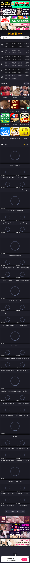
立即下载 (24, 559)
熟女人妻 (7, 53)
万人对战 (20, 43)
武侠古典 (27, 69)
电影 (2, 58)
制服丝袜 (7, 59)
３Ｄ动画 (27, 50)
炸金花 (14, 46)
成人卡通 (20, 56)
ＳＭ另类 (27, 53)
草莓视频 (20, 75)
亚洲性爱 (7, 56)
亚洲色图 (14, 63)
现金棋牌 (20, 46)
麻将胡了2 (7, 46)
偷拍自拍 (14, 56)
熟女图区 (20, 65)
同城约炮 (7, 75)
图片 (2, 64)
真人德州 (14, 43)
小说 (2, 70)
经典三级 (14, 59)
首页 (7, 511)
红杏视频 (7, 78)
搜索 (26, 37)
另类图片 (27, 65)
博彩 (2, 45)
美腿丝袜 (7, 65)
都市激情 (7, 69)
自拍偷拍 (14, 50)
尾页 (23, 511)
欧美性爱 (27, 56)
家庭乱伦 (14, 69)
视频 (2, 51)
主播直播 (20, 53)
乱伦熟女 (20, 59)
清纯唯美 (14, 65)
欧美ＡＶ (20, 50)
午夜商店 (14, 75)
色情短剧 (14, 78)
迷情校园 (7, 72)
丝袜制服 (14, 53)
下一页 (18, 511)
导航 (2, 77)
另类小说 (14, 72)
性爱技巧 (27, 72)
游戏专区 (27, 43)
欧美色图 (20, 63)
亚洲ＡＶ (7, 50)
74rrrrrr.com (15, 33)
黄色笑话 (20, 72)
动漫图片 (27, 63)
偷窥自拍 (7, 63)
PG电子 (7, 43)
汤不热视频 (27, 75)
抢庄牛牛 (27, 46)
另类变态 (27, 59)
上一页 (12, 511)
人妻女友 (20, 69)
